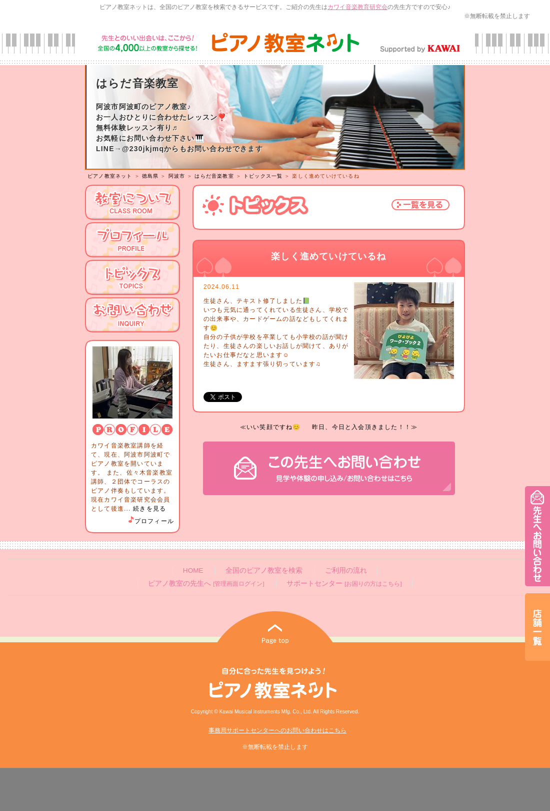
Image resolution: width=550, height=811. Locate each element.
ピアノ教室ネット (110, 176)
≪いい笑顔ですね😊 (270, 427)
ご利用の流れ (346, 570)
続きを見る (149, 508)
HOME (193, 570)
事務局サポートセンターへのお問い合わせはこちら (277, 730)
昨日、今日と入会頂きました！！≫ (365, 427)
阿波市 (177, 176)
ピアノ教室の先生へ (206, 583)
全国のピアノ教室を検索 (264, 570)
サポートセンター (344, 583)
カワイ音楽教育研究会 (358, 7)
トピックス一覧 (263, 176)
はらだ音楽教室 (214, 176)
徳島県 (150, 176)
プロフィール (150, 521)
